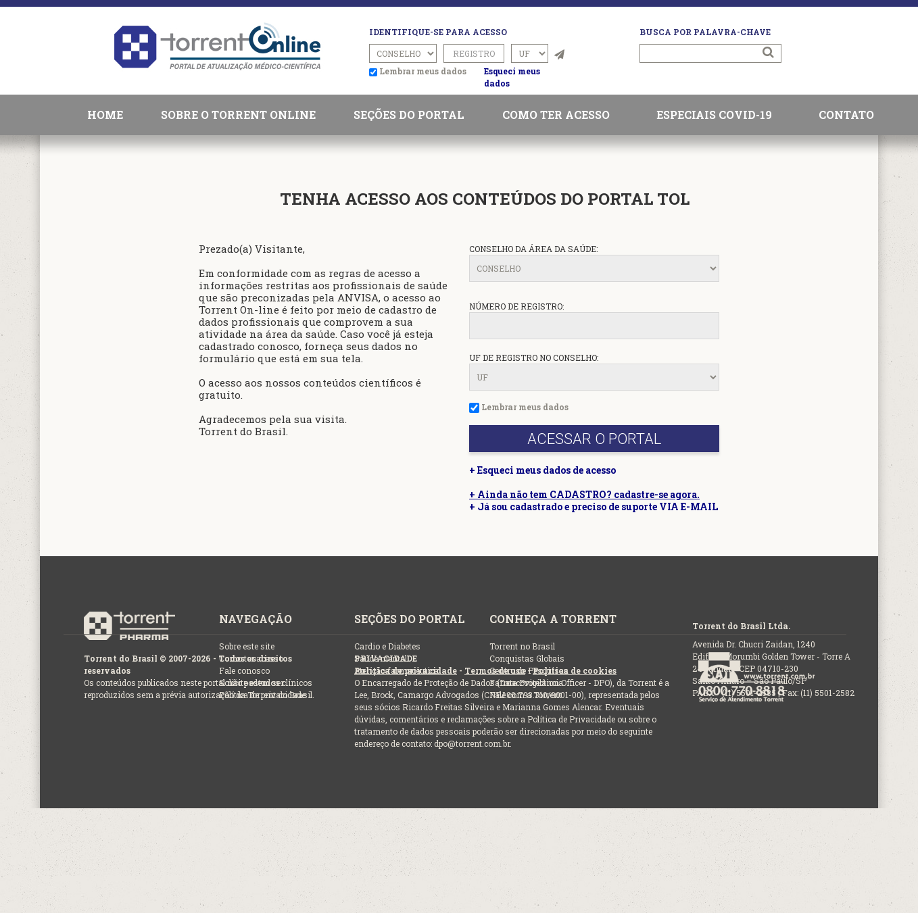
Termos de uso (494, 670)
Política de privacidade (405, 670)
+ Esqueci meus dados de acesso (542, 470)
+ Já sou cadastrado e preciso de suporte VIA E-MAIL (593, 506)
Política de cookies (575, 670)
